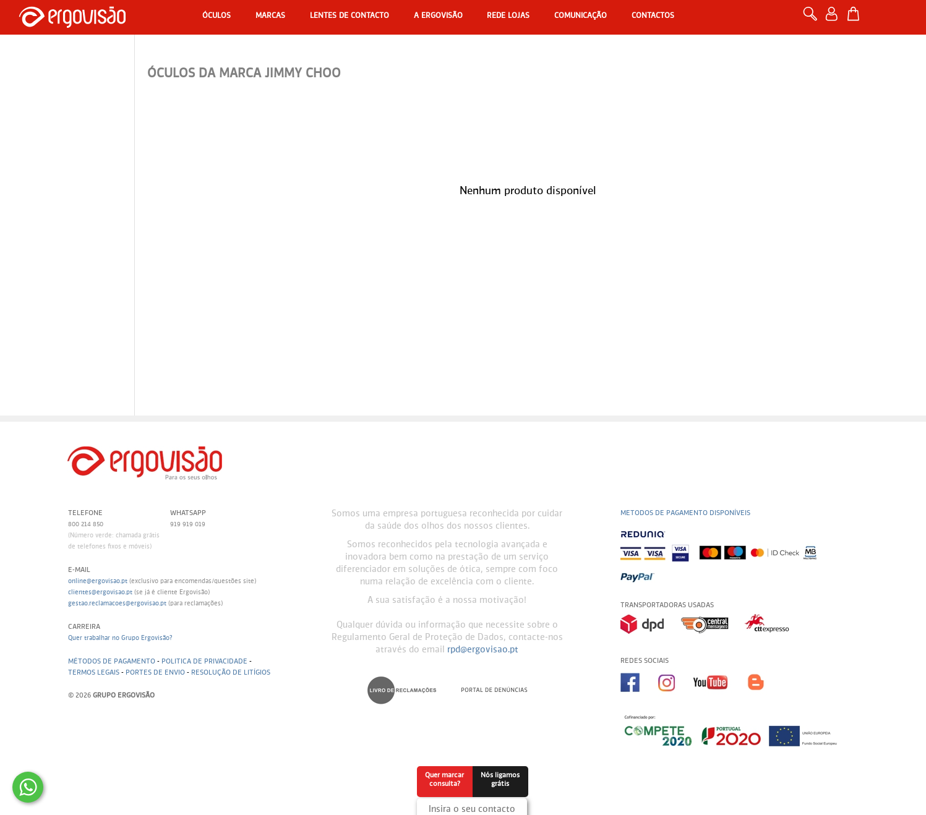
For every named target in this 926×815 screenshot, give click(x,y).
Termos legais (93, 672)
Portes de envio (155, 672)
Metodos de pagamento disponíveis (685, 513)
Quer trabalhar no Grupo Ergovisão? (120, 638)
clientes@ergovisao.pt (100, 592)
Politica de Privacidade (204, 661)
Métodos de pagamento (111, 661)
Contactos (653, 16)
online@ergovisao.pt (97, 581)
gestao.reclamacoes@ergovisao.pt (117, 603)
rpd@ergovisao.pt (482, 650)
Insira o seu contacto (472, 809)
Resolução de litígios (230, 672)
